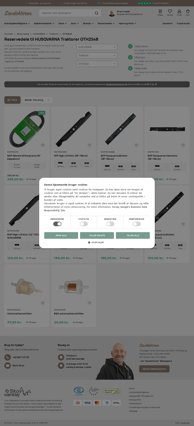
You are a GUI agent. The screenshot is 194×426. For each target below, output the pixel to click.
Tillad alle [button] (132, 235)
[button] (97, 243)
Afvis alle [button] (61, 235)
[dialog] (97, 213)
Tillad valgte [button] (97, 235)
